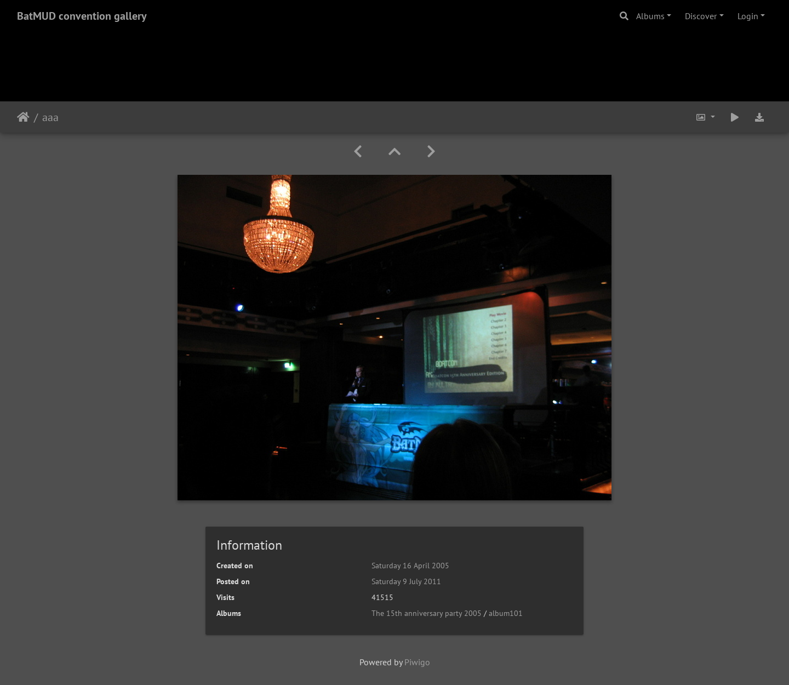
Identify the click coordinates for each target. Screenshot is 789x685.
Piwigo (417, 662)
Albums (650, 15)
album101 (506, 613)
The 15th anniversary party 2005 (426, 613)
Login (747, 15)
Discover (701, 15)
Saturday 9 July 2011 (406, 581)
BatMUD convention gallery (82, 16)
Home (23, 117)
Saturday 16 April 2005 (410, 565)
